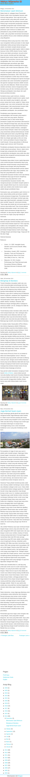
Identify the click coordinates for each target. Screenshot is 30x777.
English (5, 679)
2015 (6, 713)
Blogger (20, 776)
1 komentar (23, 272)
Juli (7, 736)
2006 (6, 768)
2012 (6, 752)
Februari (8, 744)
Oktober (8, 729)
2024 (6, 693)
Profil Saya (6, 675)
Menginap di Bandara (9, 281)
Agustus (8, 734)
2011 (6, 755)
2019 (6, 703)
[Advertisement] (15, 652)
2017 (6, 708)
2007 (6, 765)
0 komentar (23, 402)
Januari (8, 746)
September (9, 731)
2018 (6, 706)
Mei (7, 739)
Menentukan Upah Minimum (11, 11)
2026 (6, 688)
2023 (6, 695)
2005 (6, 770)
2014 (6, 716)
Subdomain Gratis (8, 677)
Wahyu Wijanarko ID (11, 1)
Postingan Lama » (24, 635)
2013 (6, 750)
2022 (6, 698)
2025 (6, 690)
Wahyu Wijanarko (12, 272)
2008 (6, 762)
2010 (6, 757)
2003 (6, 773)
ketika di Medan (8, 373)
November (9, 718)
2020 (6, 700)
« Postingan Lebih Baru (7, 635)
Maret (7, 741)
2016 (6, 711)
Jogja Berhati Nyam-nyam (10, 411)
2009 (6, 760)
